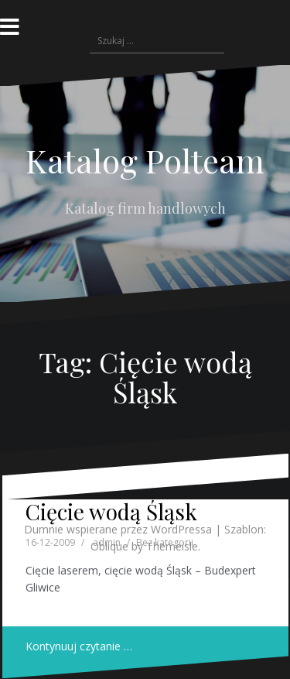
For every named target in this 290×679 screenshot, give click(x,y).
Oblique (109, 546)
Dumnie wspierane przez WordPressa (118, 529)
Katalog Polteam (145, 160)
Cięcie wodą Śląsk (111, 511)
